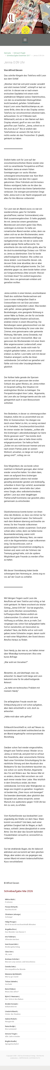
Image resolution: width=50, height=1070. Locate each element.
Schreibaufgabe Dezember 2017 (18, 56)
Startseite (7, 53)
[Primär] (25, 40)
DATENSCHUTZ (34, 1058)
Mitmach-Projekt (19, 53)
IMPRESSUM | (24, 1058)
